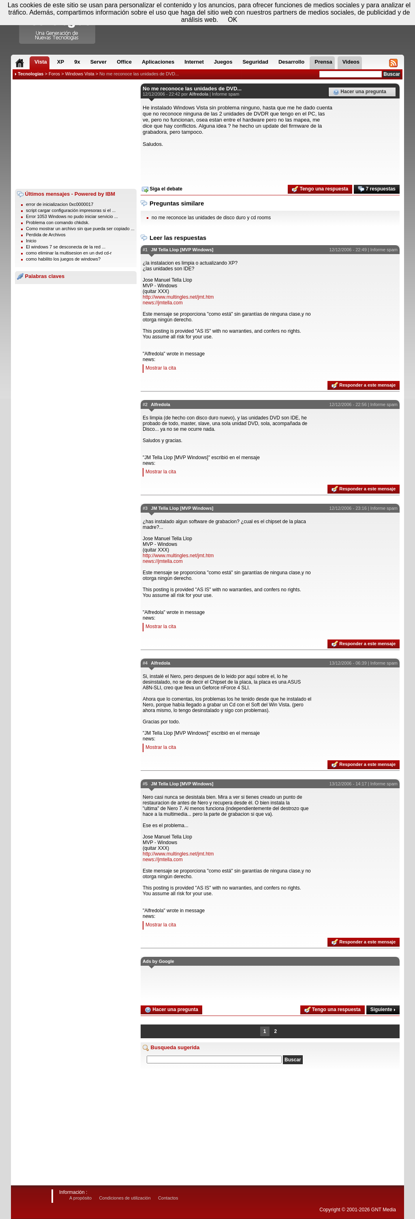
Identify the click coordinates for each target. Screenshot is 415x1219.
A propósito (80, 1197)
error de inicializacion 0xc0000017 (59, 204)
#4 (145, 663)
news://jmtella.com (163, 303)
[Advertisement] (76, 134)
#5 (145, 783)
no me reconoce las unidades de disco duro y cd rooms (211, 217)
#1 (145, 249)
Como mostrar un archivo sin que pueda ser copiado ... (80, 228)
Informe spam (225, 94)
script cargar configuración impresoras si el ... (71, 210)
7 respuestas (377, 189)
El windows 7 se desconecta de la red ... (65, 246)
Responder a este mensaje (364, 385)
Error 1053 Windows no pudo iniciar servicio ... (72, 216)
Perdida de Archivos (46, 234)
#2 (145, 404)
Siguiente (383, 1009)
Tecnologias (30, 73)
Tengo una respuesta (320, 189)
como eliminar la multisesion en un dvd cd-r (69, 252)
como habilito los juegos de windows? (63, 259)
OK (232, 19)
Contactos (168, 1197)
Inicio (31, 240)
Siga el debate (162, 189)
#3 (145, 508)
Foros (54, 73)
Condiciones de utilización (124, 1197)
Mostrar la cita (160, 368)
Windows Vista (79, 73)
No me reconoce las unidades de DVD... (139, 73)
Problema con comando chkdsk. (58, 222)
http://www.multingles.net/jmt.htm (178, 297)
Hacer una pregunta (359, 92)
